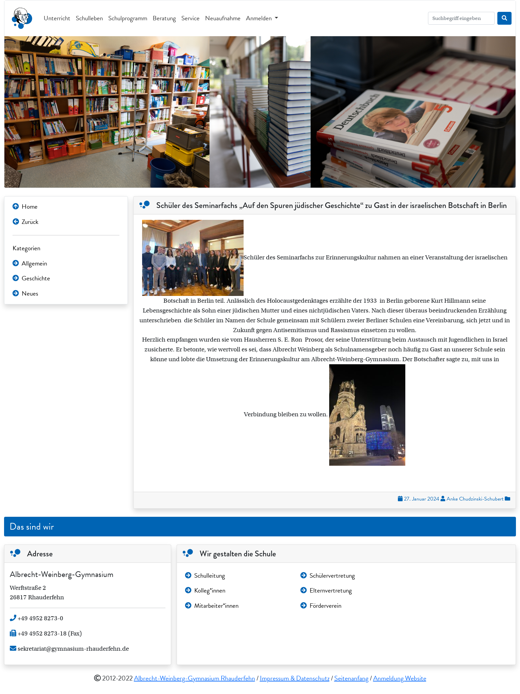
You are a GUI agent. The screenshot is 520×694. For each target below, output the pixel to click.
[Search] (461, 18)
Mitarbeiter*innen (212, 605)
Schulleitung (205, 575)
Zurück (26, 222)
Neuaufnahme (223, 18)
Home (25, 206)
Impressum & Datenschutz (295, 678)
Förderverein (320, 605)
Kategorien (26, 248)
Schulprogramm (127, 18)
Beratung (164, 18)
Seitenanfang (351, 678)
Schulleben (89, 18)
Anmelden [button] (259, 18)
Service (190, 18)
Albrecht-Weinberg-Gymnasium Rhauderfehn (194, 678)
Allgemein (30, 263)
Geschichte (31, 278)
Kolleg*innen (205, 590)
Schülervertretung (327, 575)
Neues (25, 293)
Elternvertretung (326, 590)
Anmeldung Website (399, 678)
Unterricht (57, 18)
